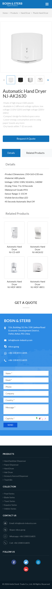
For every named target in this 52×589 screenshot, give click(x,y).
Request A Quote (26, 138)
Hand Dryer (25, 13)
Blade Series (9, 497)
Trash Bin (7, 480)
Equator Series (10, 505)
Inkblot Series (9, 508)
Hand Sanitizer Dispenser (14, 461)
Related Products (35, 152)
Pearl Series (8, 493)
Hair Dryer (8, 472)
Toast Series (9, 501)
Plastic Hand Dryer (40, 13)
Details (11, 152)
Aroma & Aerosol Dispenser (15, 476)
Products (14, 13)
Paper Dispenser (11, 465)
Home (5, 13)
